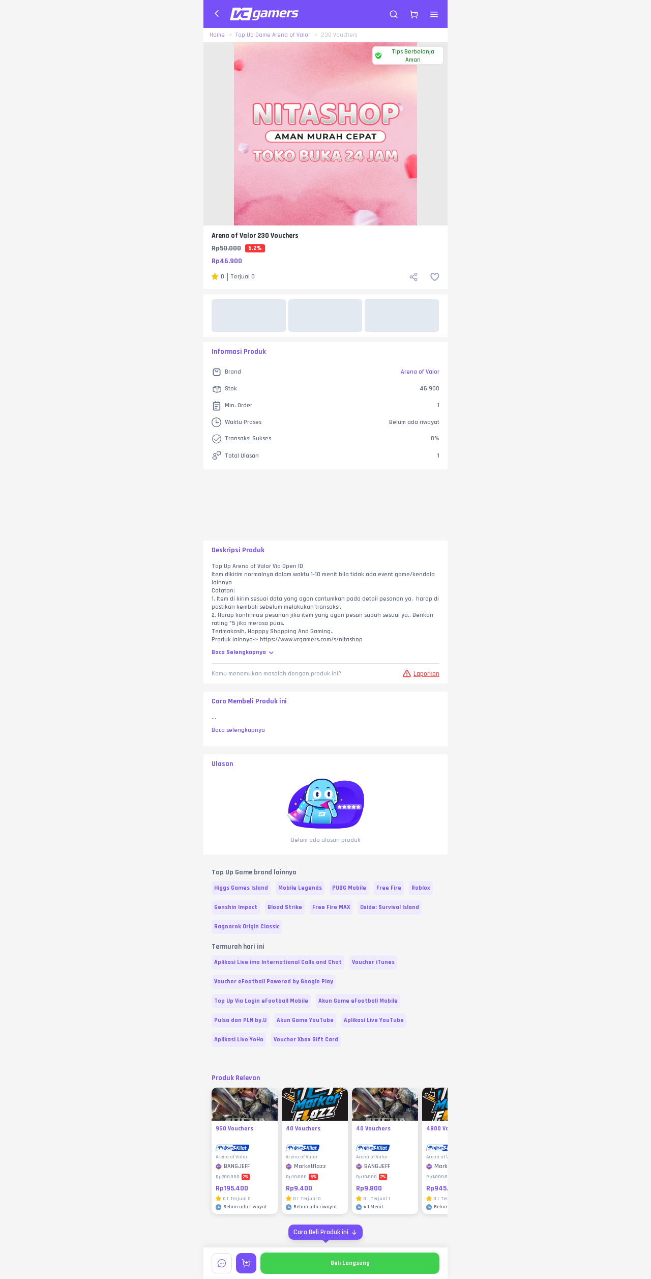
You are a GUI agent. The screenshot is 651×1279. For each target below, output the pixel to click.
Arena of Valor (420, 372)
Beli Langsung (350, 1263)
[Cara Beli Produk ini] (325, 1232)
